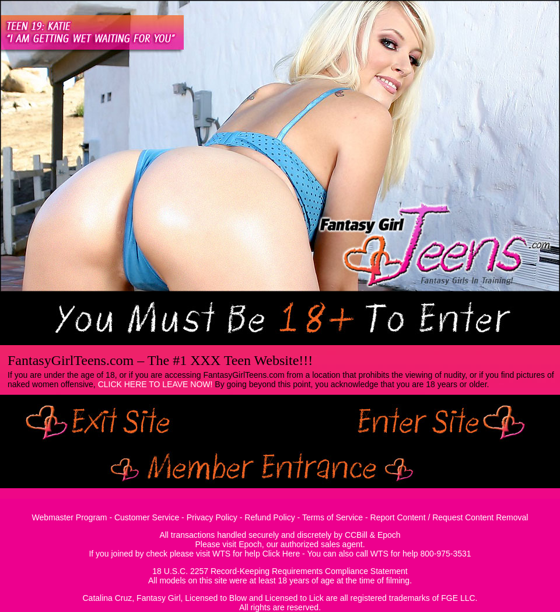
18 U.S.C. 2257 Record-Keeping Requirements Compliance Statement (279, 571)
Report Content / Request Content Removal (449, 517)
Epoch (389, 535)
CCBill (356, 535)
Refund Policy (269, 517)
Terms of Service (332, 517)
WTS (221, 553)
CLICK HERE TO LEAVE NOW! (155, 384)
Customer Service (146, 517)
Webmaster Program (69, 517)
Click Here (281, 553)
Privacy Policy (212, 517)
